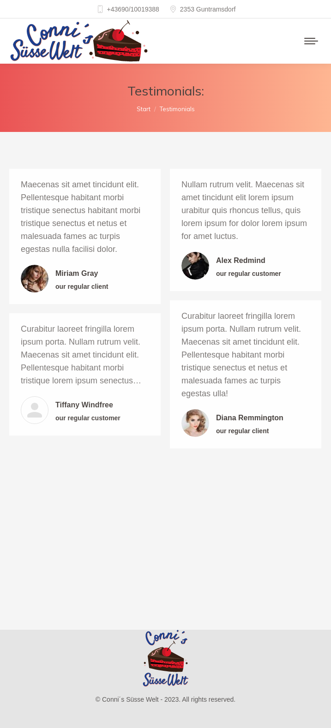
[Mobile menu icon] (311, 41)
